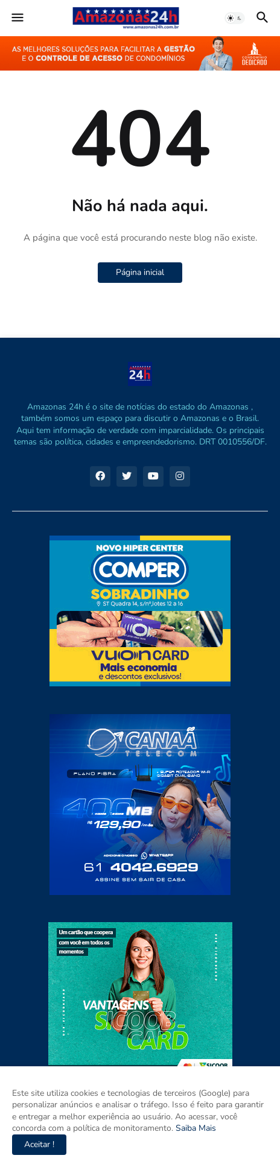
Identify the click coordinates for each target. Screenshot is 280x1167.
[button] (16, 18)
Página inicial (140, 272)
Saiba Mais (194, 1128)
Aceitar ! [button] (39, 1144)
